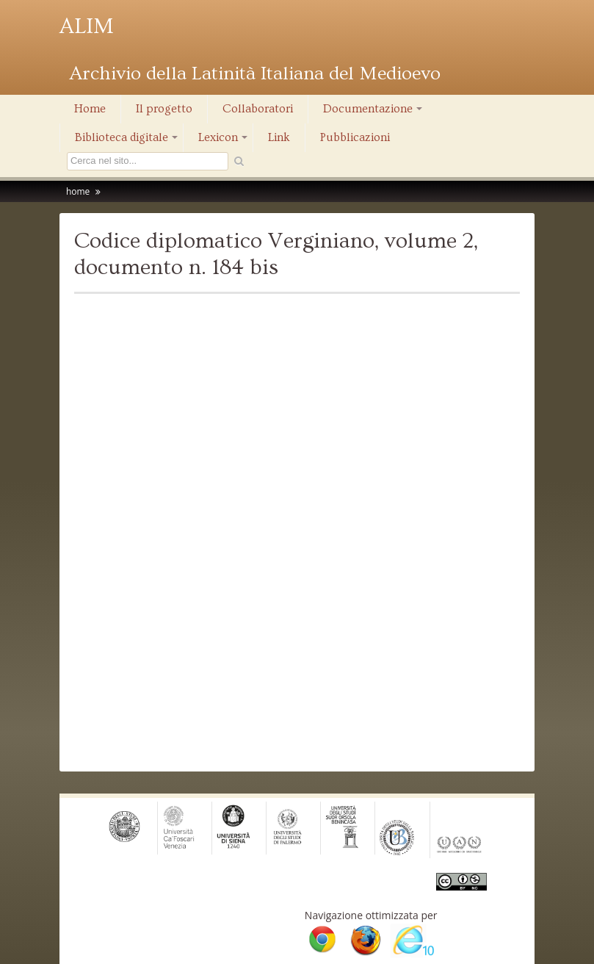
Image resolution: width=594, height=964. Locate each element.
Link (279, 137)
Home (90, 108)
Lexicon (224, 141)
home (78, 191)
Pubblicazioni (355, 137)
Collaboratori (257, 108)
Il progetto (164, 108)
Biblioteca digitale (127, 141)
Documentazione (373, 112)
